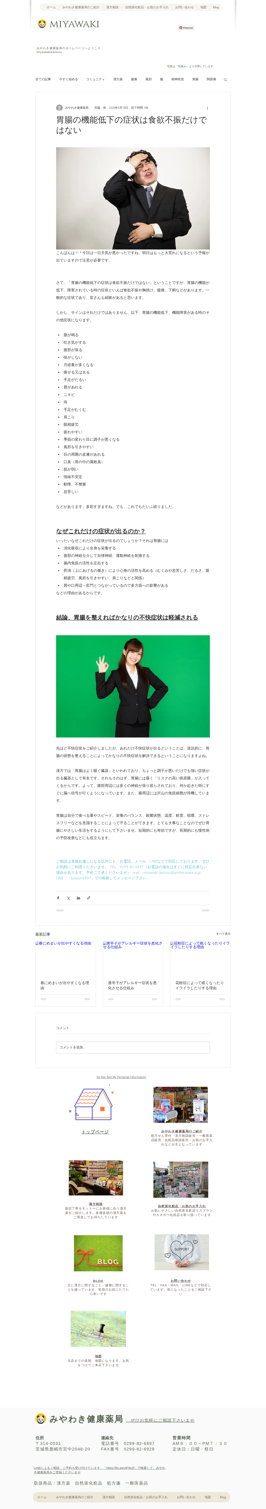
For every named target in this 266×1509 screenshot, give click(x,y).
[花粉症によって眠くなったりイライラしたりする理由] (200, 958)
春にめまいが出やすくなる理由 (65, 986)
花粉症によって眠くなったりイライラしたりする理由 (199, 986)
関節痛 (211, 79)
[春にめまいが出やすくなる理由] (66, 958)
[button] (225, 79)
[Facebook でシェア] (58, 898)
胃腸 (195, 79)
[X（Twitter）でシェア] (68, 898)
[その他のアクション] (207, 107)
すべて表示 (223, 934)
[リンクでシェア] (89, 898)
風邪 (148, 79)
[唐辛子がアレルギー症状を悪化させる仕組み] (133, 958)
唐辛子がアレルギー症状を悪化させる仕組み (132, 986)
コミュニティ (95, 79)
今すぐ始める (68, 79)
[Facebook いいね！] (185, 48)
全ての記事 (43, 79)
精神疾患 (177, 79)
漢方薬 (118, 79)
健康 (134, 79)
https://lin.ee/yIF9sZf (120, 1468)
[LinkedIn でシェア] (78, 898)
